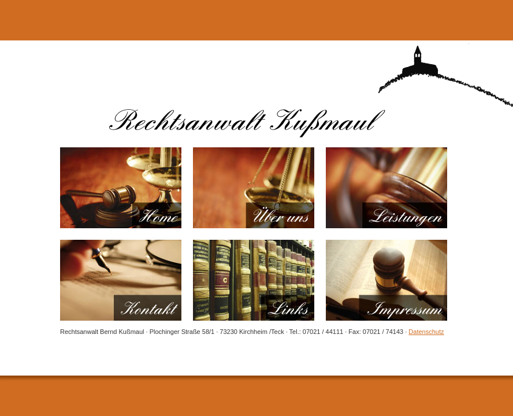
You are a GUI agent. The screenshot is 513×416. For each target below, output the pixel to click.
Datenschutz (426, 331)
